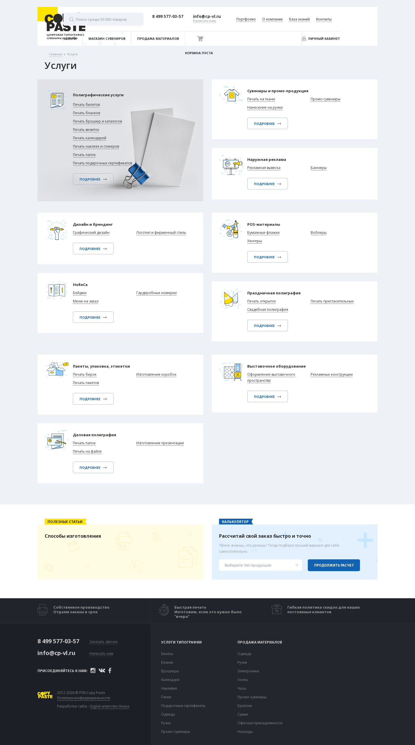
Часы (241, 688)
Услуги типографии (181, 642)
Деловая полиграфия (97, 436)
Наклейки (169, 688)
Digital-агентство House (119, 706)
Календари (170, 680)
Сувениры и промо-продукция (282, 91)
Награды (245, 731)
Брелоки (244, 705)
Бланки (167, 662)
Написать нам (101, 653)
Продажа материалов (259, 642)
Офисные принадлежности (259, 723)
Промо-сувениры (175, 731)
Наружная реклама (269, 161)
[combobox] (260, 565)
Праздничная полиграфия (277, 294)
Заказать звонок (103, 641)
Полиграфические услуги (107, 95)
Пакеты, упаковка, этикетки (106, 367)
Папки (166, 697)
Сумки (242, 714)
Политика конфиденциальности (92, 698)
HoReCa (81, 286)
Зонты (242, 680)
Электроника (248, 671)
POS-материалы (266, 225)
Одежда (168, 714)
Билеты (167, 654)
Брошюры (170, 671)
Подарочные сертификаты (183, 705)
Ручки (166, 723)
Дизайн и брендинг (95, 225)
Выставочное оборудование (280, 367)
